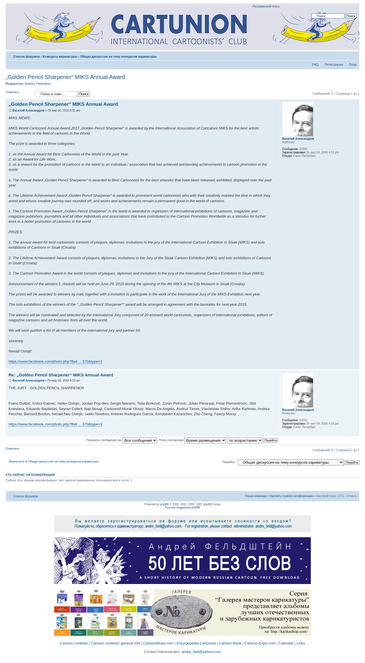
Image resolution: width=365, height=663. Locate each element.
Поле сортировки (192, 440)
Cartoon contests (74, 643)
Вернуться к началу (354, 366)
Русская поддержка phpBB (182, 507)
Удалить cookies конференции (291, 496)
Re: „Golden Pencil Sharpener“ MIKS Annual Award (61, 374)
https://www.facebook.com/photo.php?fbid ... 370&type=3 (55, 361)
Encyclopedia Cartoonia (196, 643)
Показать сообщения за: (121, 440)
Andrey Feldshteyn (38, 83)
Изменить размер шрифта (352, 55)
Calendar (285, 643)
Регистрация (334, 64)
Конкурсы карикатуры (60, 56)
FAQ (315, 64)
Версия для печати (343, 55)
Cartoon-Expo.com (259, 643)
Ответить (19, 94)
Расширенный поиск (266, 6)
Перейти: (229, 462)
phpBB (164, 504)
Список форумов (26, 56)
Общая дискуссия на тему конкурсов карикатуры (118, 56)
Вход (352, 64)
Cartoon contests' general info (115, 643)
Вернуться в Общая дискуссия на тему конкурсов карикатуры (54, 461)
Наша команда (255, 496)
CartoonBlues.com (158, 643)
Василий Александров (28, 110)
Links (301, 643)
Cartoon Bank (230, 643)
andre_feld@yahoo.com (201, 652)
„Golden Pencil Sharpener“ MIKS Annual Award (65, 77)
